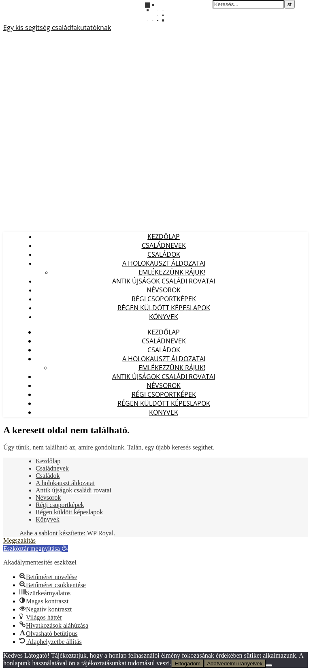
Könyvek (163, 316)
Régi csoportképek (164, 298)
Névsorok (164, 289)
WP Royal (100, 533)
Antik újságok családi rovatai (163, 281)
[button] (35, 548)
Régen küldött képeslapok (163, 307)
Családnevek (164, 245)
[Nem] (269, 665)
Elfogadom (187, 663)
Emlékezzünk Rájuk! (171, 272)
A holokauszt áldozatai (163, 263)
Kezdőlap (163, 236)
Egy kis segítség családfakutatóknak (57, 27)
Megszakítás (19, 540)
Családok (163, 254)
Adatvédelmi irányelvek (234, 663)
